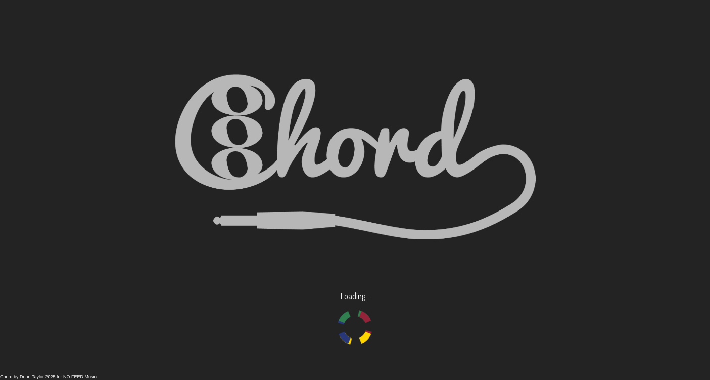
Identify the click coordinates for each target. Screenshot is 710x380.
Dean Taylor (32, 376)
